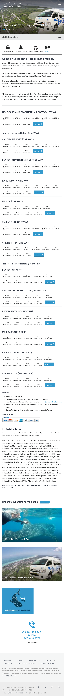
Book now (38, 123)
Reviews (47, 51)
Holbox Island (10, 37)
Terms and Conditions (26, 663)
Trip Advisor (11, 676)
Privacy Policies (47, 663)
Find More (44, 502)
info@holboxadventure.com (52, 402)
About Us (8, 663)
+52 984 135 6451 (32, 632)
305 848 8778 (32, 638)
